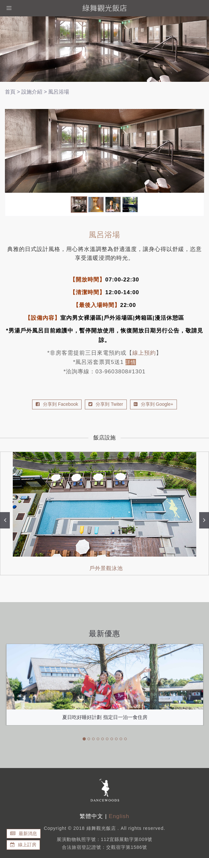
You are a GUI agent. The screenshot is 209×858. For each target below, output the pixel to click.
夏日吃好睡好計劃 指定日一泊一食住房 (104, 717)
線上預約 (144, 353)
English (119, 816)
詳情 (130, 362)
